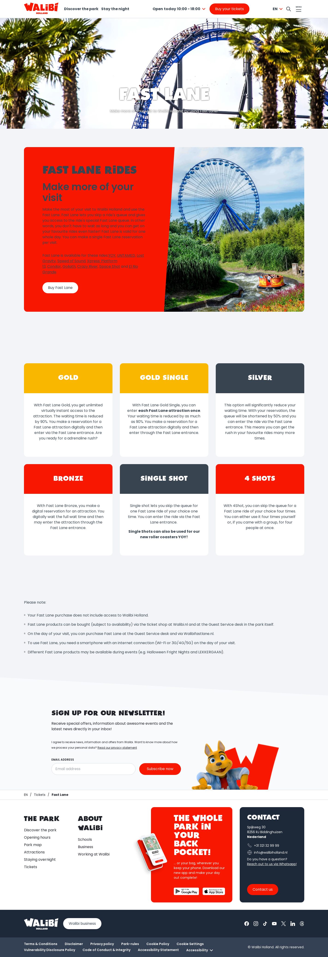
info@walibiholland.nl (267, 852)
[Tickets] (39, 794)
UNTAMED (126, 255)
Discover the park (81, 9)
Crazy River (87, 266)
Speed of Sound (71, 261)
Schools (85, 839)
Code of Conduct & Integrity (106, 950)
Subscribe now (160, 769)
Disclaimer (74, 944)
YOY (111, 255)
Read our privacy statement (117, 748)
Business (85, 846)
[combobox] (180, 9)
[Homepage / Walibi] (26, 794)
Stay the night (115, 9)
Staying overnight (40, 859)
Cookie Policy (157, 944)
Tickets (30, 867)
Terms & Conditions (40, 944)
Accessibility (200, 950)
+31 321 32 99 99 (263, 845)
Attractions (34, 852)
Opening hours (37, 837)
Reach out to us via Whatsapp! (272, 864)
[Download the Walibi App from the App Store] (214, 891)
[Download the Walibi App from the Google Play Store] (186, 891)
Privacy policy (102, 944)
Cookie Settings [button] (190, 944)
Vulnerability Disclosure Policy (49, 950)
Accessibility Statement (158, 950)
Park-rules (130, 944)
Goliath (69, 266)
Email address (62, 760)
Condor (54, 266)
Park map (33, 844)
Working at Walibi (93, 854)
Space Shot (109, 266)
